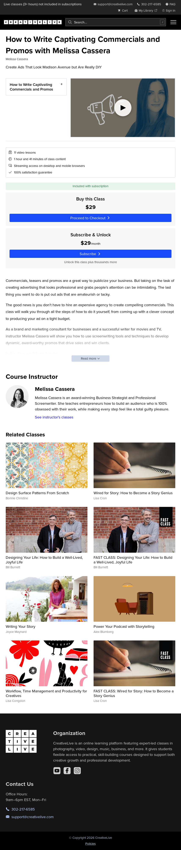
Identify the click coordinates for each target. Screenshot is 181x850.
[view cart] (124, 10)
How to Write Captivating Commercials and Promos (31, 87)
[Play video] (123, 108)
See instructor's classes (54, 417)
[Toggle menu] (173, 22)
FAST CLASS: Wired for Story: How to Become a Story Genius (134, 693)
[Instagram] (77, 770)
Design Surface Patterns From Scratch (37, 492)
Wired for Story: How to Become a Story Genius (133, 492)
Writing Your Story (20, 626)
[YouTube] (57, 770)
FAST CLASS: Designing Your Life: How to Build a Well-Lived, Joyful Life (133, 560)
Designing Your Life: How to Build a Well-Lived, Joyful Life (44, 560)
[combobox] (116, 22)
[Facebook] (67, 770)
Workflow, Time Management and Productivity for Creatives (46, 693)
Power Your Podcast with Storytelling (124, 626)
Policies (90, 843)
